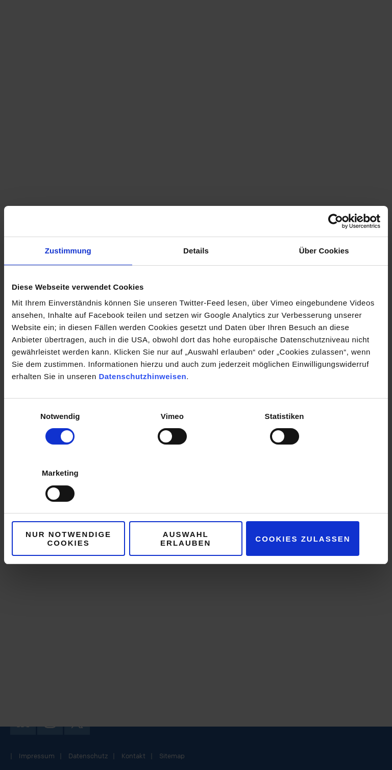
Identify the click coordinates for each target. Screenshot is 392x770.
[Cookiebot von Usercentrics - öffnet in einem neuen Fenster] (335, 250)
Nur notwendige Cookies (72, 510)
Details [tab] (196, 279)
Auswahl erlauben (196, 510)
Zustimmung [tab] (68, 279)
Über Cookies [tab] (324, 279)
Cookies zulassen (320, 510)
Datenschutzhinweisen (142, 405)
